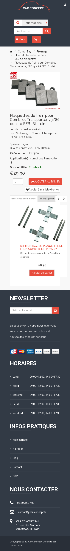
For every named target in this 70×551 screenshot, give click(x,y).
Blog (14, 458)
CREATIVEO (16, 545)
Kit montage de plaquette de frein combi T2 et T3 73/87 (41, 247)
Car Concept (34, 541)
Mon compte (19, 439)
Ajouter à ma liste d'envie (42, 189)
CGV (14, 476)
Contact (16, 467)
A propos (16, 448)
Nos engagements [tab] (47, 199)
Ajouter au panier (45, 181)
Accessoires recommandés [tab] (23, 199)
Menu (21, 39)
